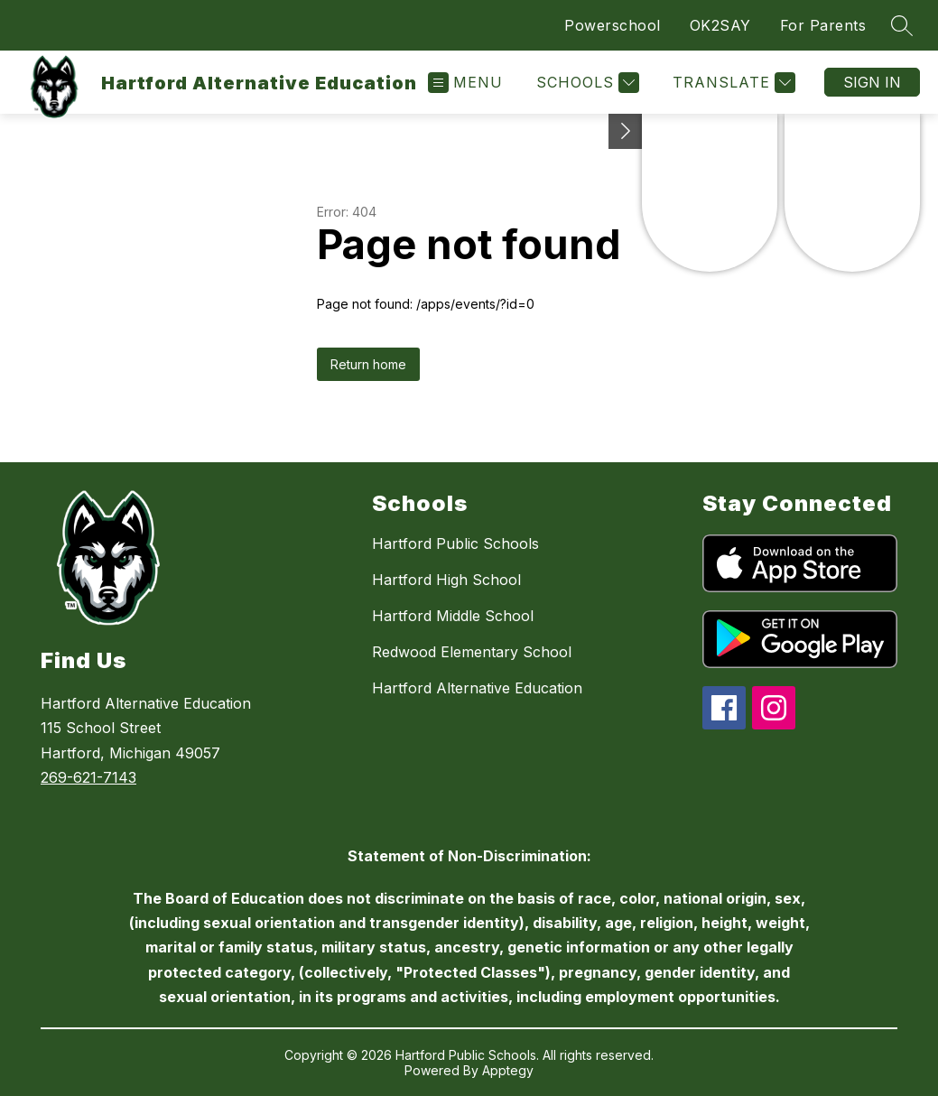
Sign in (872, 82)
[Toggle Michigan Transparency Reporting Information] (625, 131)
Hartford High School (446, 580)
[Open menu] (465, 82)
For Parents (823, 25)
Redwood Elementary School (471, 652)
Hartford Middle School (453, 616)
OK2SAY (720, 25)
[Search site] (902, 25)
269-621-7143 (88, 777)
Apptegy (508, 1070)
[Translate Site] (731, 82)
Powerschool (612, 25)
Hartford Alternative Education (477, 688)
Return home (368, 364)
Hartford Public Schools (455, 543)
